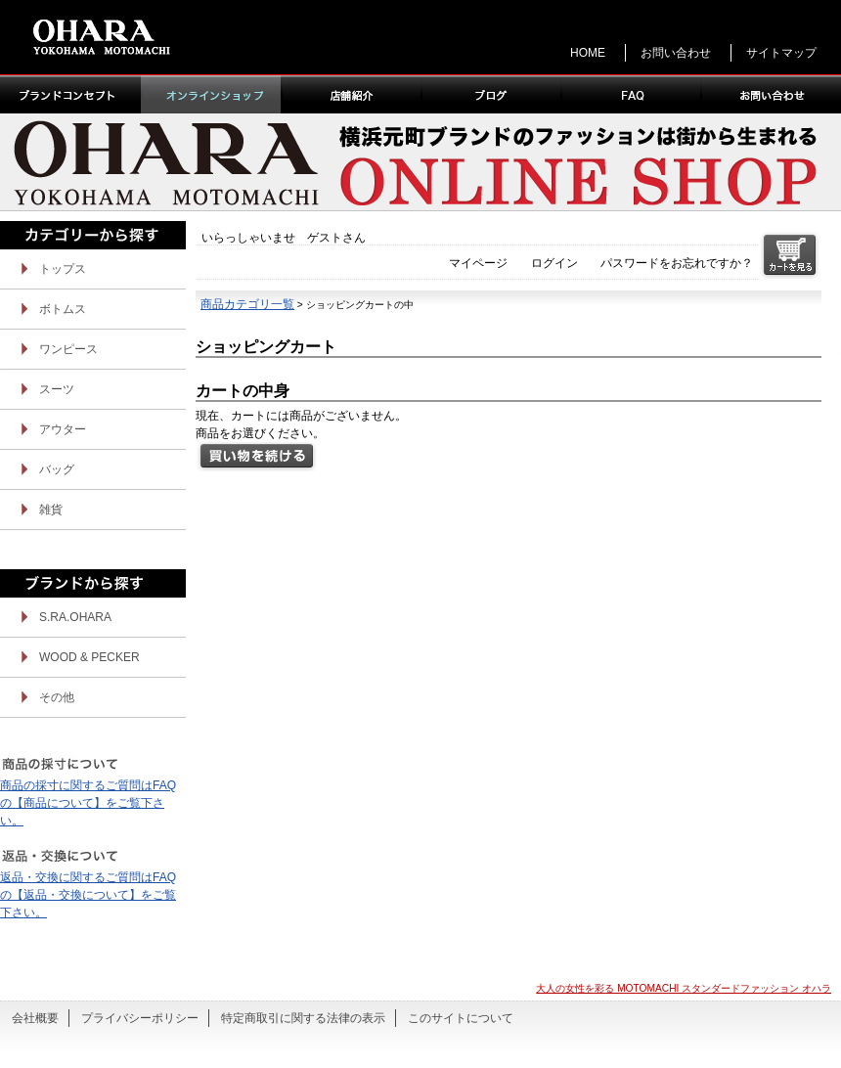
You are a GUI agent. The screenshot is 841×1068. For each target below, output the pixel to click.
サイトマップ (781, 53)
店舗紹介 (350, 93)
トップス (62, 269)
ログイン (554, 263)
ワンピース (68, 349)
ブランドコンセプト (70, 93)
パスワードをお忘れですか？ (676, 263)
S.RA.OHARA (75, 617)
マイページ (478, 263)
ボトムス (62, 309)
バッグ (56, 469)
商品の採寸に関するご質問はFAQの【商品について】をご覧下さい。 (88, 803)
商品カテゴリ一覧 (247, 304)
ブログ (490, 93)
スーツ (56, 389)
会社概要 (35, 1018)
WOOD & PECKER (89, 657)
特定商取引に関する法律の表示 (303, 1018)
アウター (62, 429)
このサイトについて (460, 1018)
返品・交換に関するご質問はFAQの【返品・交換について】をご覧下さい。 (88, 894)
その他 (56, 697)
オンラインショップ (211, 93)
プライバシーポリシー (140, 1018)
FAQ (630, 93)
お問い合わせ (676, 53)
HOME (587, 53)
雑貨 (51, 509)
